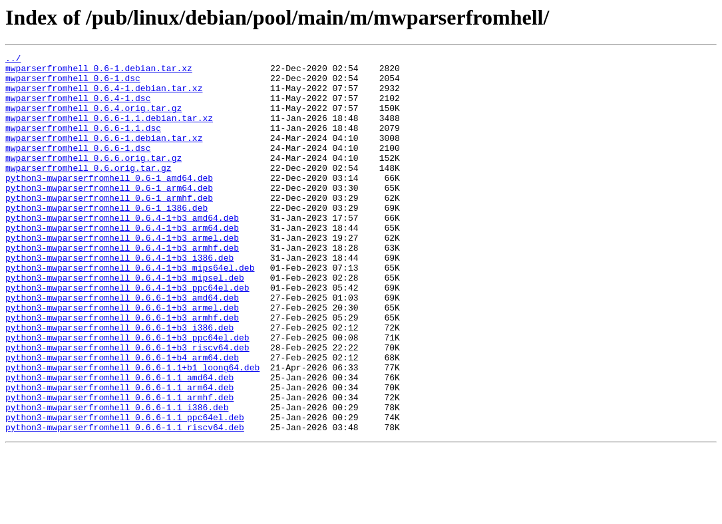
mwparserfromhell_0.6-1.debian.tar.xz (98, 72)
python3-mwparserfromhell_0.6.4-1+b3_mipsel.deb (124, 323)
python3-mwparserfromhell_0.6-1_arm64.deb (109, 215)
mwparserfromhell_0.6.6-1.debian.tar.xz (103, 156)
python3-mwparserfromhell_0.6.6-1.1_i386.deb (116, 479)
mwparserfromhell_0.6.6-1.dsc (77, 168)
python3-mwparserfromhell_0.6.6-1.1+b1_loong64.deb (132, 431)
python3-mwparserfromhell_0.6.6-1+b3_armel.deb (122, 359)
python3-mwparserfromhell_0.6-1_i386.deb (106, 239)
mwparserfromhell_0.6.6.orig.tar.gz (93, 180)
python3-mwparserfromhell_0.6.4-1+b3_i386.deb (119, 299)
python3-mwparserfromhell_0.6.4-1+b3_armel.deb (122, 275)
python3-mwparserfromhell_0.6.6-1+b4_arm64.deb (122, 419)
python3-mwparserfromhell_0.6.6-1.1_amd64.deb (119, 443)
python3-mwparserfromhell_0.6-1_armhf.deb (109, 227)
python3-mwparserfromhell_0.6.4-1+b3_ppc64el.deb (127, 335)
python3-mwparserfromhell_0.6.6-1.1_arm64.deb (119, 455)
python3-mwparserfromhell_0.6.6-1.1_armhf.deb (119, 467)
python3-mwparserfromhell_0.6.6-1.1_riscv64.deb (124, 503)
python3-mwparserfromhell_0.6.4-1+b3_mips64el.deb (129, 311)
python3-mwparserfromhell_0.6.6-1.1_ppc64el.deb (124, 491)
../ (13, 60)
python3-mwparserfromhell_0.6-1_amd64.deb (109, 203)
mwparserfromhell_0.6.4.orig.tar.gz (93, 120)
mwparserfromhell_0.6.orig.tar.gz (88, 191)
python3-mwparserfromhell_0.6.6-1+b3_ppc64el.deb (127, 395)
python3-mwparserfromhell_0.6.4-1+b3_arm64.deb (122, 263)
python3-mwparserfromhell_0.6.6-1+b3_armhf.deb (122, 371)
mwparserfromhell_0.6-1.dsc (72, 84)
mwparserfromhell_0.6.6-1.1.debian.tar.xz (109, 132)
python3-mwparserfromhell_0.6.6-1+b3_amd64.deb (122, 347)
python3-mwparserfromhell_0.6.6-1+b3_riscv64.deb (127, 407)
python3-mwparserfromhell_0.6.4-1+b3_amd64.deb (122, 251)
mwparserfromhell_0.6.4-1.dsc (77, 108)
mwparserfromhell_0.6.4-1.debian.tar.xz (103, 96)
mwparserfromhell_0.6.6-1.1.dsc (83, 144)
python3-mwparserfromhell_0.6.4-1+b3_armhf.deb (122, 287)
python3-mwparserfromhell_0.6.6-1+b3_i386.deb (119, 383)
